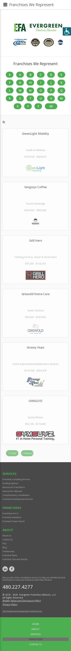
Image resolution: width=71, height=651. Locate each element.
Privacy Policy (9, 604)
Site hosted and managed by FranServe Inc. (22, 611)
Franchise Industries (11, 517)
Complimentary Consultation (15, 495)
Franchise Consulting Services (16, 479)
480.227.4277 (17, 586)
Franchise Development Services (17, 499)
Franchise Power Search (13, 521)
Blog (4, 547)
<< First (12, 453)
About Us (6, 535)
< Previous (27, 453)
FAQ (4, 543)
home (35, 624)
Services (35, 634)
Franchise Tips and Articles (14, 559)
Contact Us (7, 539)
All (51, 106)
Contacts (35, 644)
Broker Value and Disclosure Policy (21, 600)
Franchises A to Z (10, 513)
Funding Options (10, 483)
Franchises (36, 639)
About (35, 629)
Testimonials (8, 551)
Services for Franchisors (13, 487)
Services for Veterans (12, 491)
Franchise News (9, 555)
